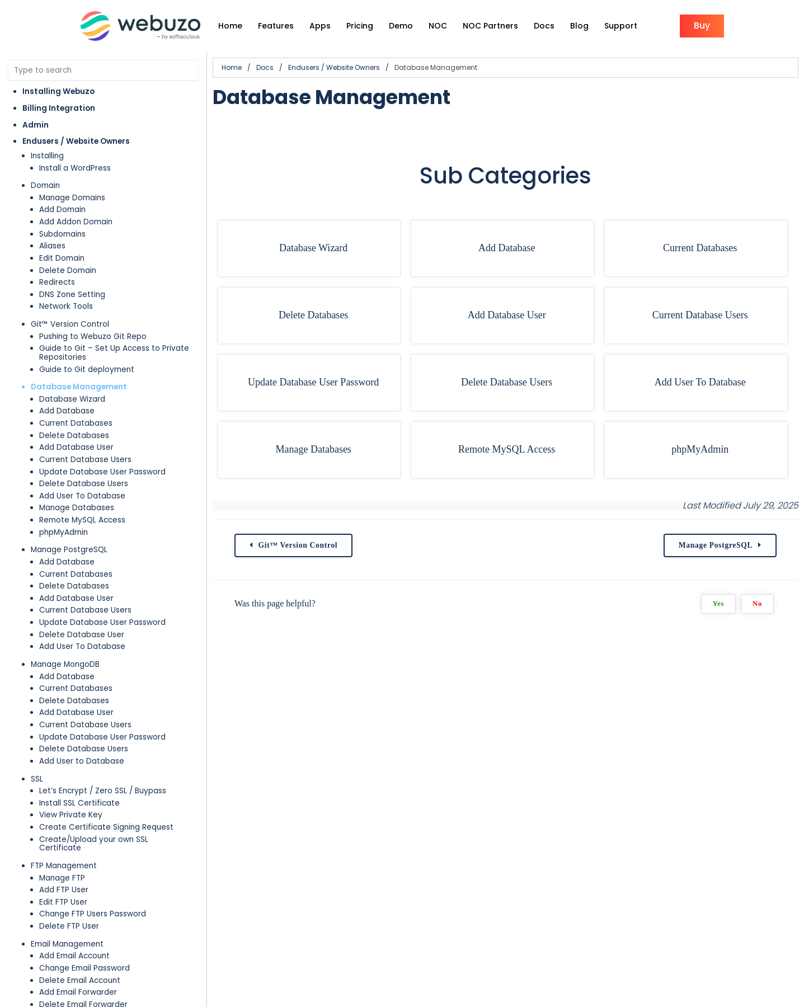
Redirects (57, 282)
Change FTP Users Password (92, 914)
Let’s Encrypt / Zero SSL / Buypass (102, 790)
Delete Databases (74, 435)
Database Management (79, 387)
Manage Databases (76, 507)
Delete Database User (81, 634)
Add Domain (62, 209)
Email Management (67, 944)
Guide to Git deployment (86, 369)
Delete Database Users (83, 483)
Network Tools (66, 306)
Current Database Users (85, 459)
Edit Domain (61, 258)
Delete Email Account (79, 980)
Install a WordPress (75, 168)
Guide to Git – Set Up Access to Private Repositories (114, 353)
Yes (718, 604)
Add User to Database (81, 761)
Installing (47, 155)
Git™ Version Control (70, 324)
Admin (35, 125)
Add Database (67, 411)
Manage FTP (62, 878)
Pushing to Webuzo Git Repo (93, 336)
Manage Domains (72, 197)
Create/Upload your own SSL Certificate (93, 844)
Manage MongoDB (65, 664)
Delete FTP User (69, 926)
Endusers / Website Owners (76, 141)
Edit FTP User (63, 902)
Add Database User (76, 447)
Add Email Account (74, 955)
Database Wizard (72, 399)
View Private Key (70, 815)
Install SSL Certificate (79, 803)
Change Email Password (84, 968)
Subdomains (62, 234)
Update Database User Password (102, 472)
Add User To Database (82, 496)
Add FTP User (63, 889)
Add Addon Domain (75, 222)
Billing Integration (58, 108)
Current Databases (75, 423)
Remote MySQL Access (82, 520)
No (757, 604)
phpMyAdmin (63, 532)
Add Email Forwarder (78, 992)
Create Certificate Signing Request (106, 827)
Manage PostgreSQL (69, 549)
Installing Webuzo (58, 91)
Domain (45, 185)
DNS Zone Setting (72, 294)
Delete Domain (67, 270)
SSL (37, 779)
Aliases (52, 246)
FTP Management (64, 865)
